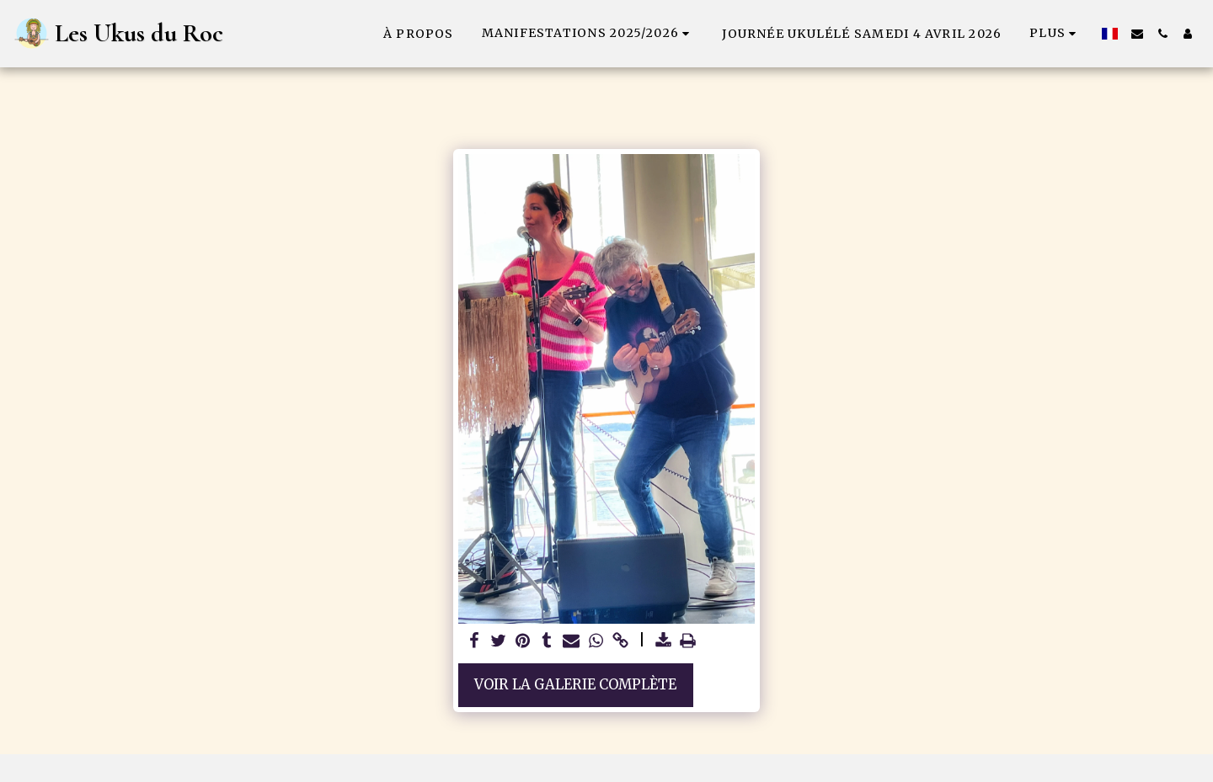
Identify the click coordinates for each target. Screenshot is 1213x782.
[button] (588, 33)
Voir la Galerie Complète (575, 685)
